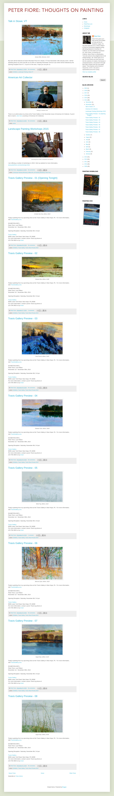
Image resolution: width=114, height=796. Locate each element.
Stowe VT (30, 72)
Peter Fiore (48, 172)
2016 (85, 95)
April (87, 146)
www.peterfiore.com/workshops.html (19, 165)
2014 (85, 100)
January (88, 154)
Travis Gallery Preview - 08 (22, 696)
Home (42, 773)
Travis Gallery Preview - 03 (22, 318)
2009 (85, 166)
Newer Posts (12, 773)
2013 (85, 157)
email (22, 240)
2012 (85, 159)
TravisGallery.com (16, 219)
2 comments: (31, 310)
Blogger (64, 787)
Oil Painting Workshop (39, 172)
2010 (85, 164)
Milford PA (30, 172)
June (87, 142)
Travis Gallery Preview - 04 (22, 395)
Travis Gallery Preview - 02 (22, 253)
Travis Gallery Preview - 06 (22, 543)
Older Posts (72, 773)
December (89, 102)
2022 (85, 88)
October (88, 135)
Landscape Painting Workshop (20, 172)
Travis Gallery (12, 234)
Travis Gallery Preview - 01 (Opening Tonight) (32, 178)
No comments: (31, 69)
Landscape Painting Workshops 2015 (28, 128)
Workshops (87, 26)
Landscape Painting (23, 72)
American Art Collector (20, 77)
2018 (85, 90)
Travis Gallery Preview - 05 (22, 467)
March (88, 149)
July (87, 139)
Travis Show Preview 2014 (31, 247)
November (89, 104)
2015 (85, 97)
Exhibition (15, 72)
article (14, 123)
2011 (85, 161)
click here (19, 116)
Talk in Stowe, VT (17, 21)
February (88, 151)
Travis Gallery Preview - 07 (22, 620)
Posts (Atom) (19, 776)
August (88, 137)
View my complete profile (89, 72)
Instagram (86, 28)
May (87, 144)
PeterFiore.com (88, 24)
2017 (85, 93)
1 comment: (31, 535)
